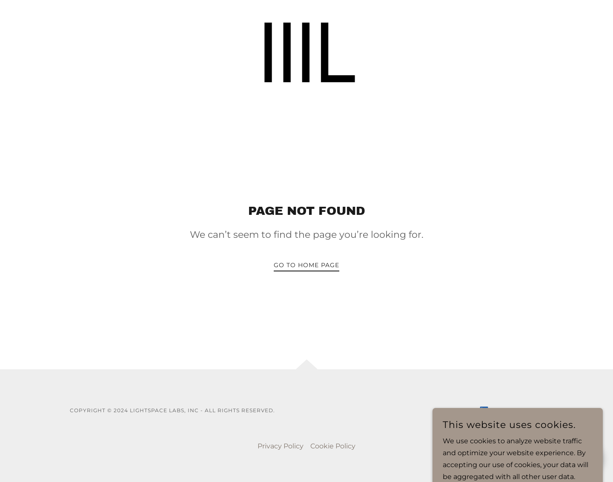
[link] (306, 52)
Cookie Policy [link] (332, 446)
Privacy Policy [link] (281, 446)
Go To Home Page (306, 265)
